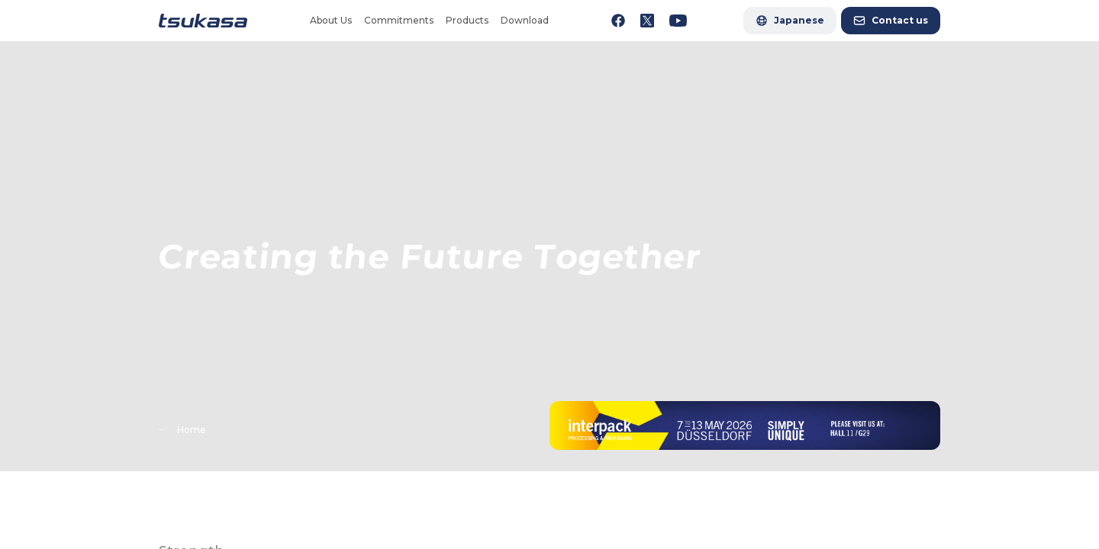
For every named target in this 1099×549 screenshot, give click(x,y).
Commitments (398, 20)
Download (525, 20)
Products (467, 20)
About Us (331, 20)
